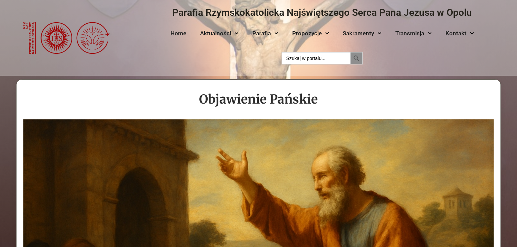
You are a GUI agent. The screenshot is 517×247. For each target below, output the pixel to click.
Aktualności (219, 33)
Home (178, 33)
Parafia (265, 33)
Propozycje (310, 33)
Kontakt (460, 33)
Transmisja (413, 33)
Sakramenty (362, 33)
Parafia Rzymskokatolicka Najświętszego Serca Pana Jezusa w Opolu (322, 12)
